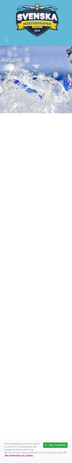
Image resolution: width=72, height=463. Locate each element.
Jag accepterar (55, 445)
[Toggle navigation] (6, 40)
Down (36, 66)
